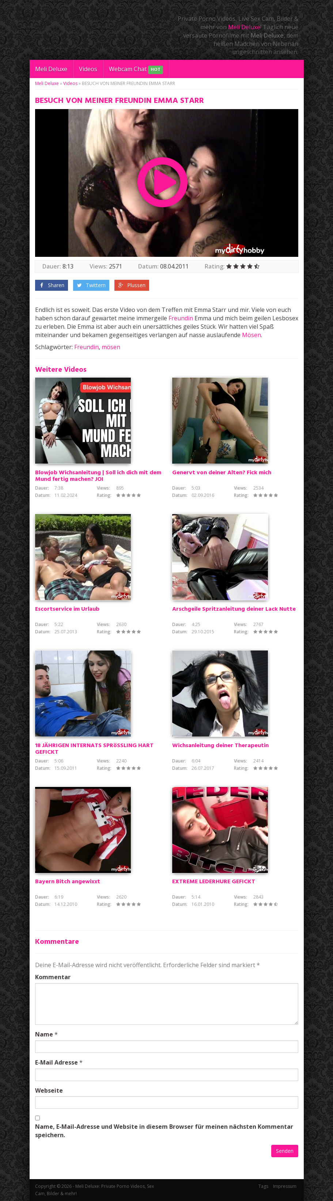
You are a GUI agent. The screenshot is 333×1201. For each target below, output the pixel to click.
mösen (111, 347)
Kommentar (53, 977)
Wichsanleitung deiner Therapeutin (220, 745)
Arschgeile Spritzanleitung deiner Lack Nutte (234, 609)
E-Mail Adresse (56, 1062)
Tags (263, 1186)
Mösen (251, 335)
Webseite (49, 1090)
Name (44, 1034)
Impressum (284, 1186)
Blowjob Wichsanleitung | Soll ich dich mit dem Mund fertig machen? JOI (98, 476)
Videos (88, 69)
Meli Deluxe (244, 27)
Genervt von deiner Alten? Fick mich (221, 473)
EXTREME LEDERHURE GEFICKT (213, 882)
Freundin (181, 318)
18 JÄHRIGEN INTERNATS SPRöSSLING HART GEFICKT (94, 749)
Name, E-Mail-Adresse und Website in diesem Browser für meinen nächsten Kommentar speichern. (164, 1131)
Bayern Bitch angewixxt (67, 882)
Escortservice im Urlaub (67, 609)
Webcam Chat (136, 69)
